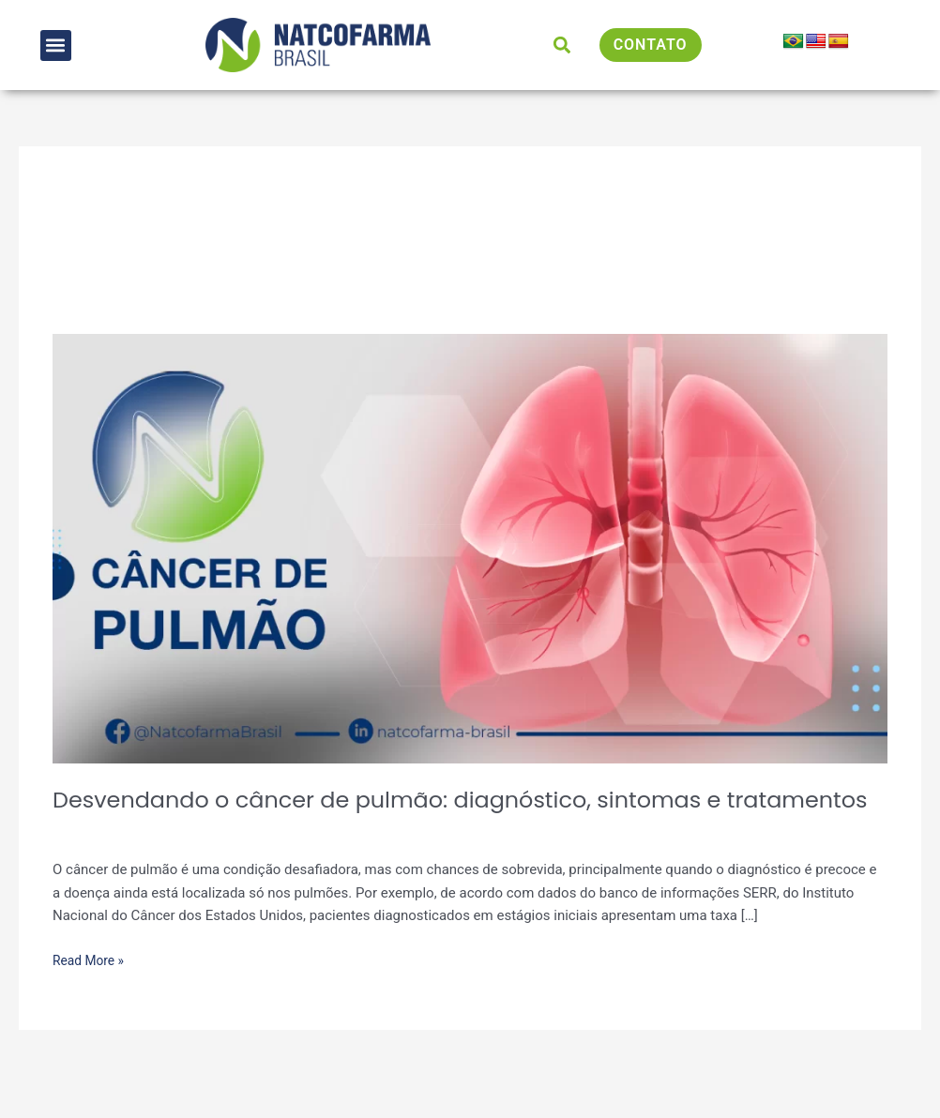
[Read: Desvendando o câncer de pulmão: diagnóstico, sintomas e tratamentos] (470, 547)
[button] (55, 45)
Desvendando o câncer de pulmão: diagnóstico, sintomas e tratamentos (416, 815)
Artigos (221, 862)
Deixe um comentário (119, 862)
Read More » (91, 990)
